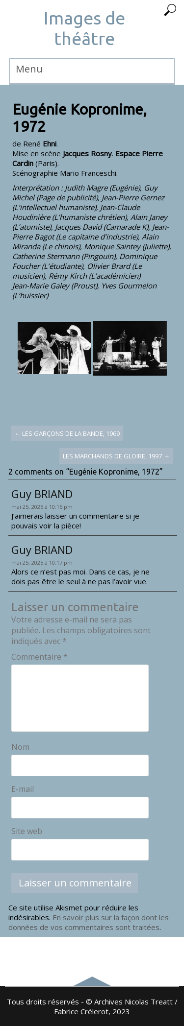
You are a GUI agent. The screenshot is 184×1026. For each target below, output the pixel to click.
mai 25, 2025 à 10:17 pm (42, 562)
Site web (26, 831)
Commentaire (39, 656)
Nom (20, 746)
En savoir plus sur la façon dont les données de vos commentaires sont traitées (88, 922)
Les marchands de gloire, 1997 (116, 456)
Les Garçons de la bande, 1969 (67, 433)
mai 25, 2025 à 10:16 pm (42, 506)
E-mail (22, 789)
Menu (29, 68)
